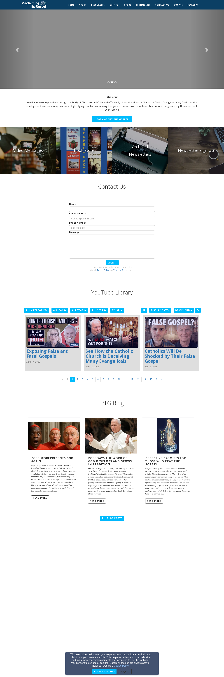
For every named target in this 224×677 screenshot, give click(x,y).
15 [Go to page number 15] (151, 379)
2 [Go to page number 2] (77, 379)
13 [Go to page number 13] (138, 379)
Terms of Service (120, 270)
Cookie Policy (121, 665)
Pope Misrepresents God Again (52, 459)
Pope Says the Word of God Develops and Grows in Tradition (110, 461)
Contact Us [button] (162, 5)
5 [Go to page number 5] (92, 379)
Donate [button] (178, 5)
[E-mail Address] (112, 218)
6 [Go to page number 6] (98, 379)
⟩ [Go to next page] (156, 379)
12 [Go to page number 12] (132, 379)
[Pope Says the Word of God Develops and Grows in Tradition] (111, 436)
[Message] (112, 247)
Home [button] (71, 5)
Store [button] (127, 5)
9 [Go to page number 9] (113, 379)
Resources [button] (98, 5)
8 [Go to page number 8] (108, 379)
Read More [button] (40, 497)
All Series (99, 310)
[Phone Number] (112, 227)
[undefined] (28, 150)
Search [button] (192, 5)
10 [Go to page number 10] (119, 379)
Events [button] (115, 5)
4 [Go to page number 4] (87, 379)
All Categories (36, 310)
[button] (17, 49)
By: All (117, 310)
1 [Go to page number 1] (72, 379)
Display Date (160, 310)
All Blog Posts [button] (112, 518)
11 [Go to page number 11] (125, 379)
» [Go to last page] (161, 379)
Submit (112, 262)
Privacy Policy (103, 270)
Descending (183, 310)
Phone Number (77, 222)
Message (74, 232)
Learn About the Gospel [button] (112, 119)
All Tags (59, 310)
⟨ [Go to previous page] (67, 379)
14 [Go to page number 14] (144, 379)
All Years (79, 310)
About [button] (82, 5)
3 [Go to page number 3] (82, 379)
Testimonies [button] (143, 5)
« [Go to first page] (62, 379)
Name (72, 204)
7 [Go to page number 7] (103, 379)
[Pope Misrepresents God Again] (54, 436)
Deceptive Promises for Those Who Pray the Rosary (165, 461)
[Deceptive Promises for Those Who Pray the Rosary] (168, 436)
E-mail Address (77, 213)
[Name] (112, 209)
